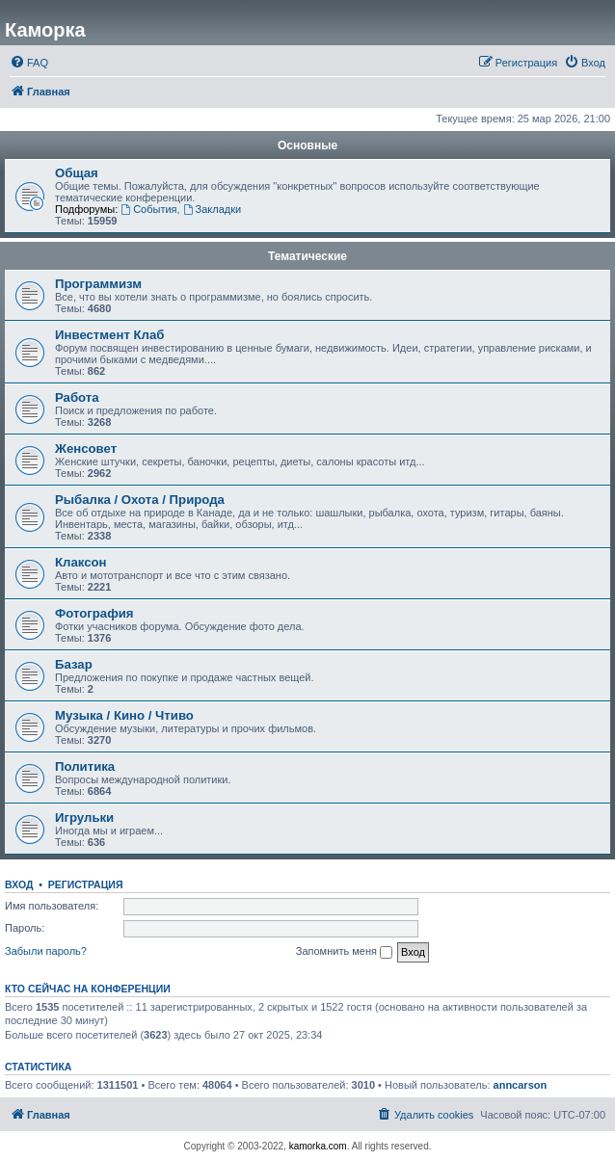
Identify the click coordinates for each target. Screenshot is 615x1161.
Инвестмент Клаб (109, 335)
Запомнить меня (344, 952)
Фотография (94, 613)
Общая (76, 173)
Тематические (307, 256)
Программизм (98, 284)
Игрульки (84, 817)
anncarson (521, 1085)
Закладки (212, 209)
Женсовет (86, 448)
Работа (77, 397)
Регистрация (85, 884)
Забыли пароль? (46, 951)
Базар (74, 664)
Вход (19, 884)
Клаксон (81, 562)
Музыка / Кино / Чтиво (124, 715)
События (148, 209)
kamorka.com (318, 1146)
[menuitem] (29, 62)
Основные (307, 145)
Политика (85, 766)
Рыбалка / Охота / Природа (140, 499)
